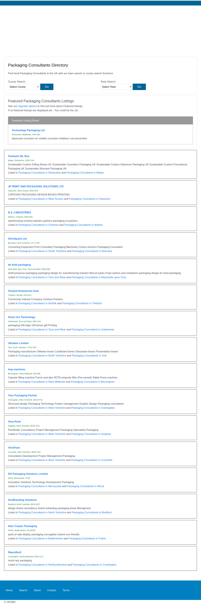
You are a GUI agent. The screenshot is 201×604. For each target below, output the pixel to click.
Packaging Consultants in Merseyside (40, 486)
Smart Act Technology (21, 317)
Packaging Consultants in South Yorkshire (42, 251)
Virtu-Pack (14, 421)
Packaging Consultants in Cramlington (94, 564)
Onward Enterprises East (23, 290)
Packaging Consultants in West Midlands (41, 381)
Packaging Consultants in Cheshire (38, 224)
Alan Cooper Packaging (22, 526)
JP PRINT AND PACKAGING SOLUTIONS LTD (35, 186)
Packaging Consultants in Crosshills (91, 460)
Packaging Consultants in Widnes (83, 224)
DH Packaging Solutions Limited (28, 473)
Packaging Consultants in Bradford (92, 512)
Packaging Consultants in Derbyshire (39, 172)
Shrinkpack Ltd (17, 238)
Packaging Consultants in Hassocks (89, 198)
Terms (66, 590)
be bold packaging (19, 264)
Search (23, 590)
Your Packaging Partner (22, 395)
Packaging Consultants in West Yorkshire (41, 407)
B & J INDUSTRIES (19, 212)
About (37, 590)
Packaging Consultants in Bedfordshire (40, 538)
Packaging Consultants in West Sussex (40, 198)
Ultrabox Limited (18, 343)
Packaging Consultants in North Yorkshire (42, 355)
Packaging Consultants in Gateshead (92, 329)
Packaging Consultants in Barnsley (92, 251)
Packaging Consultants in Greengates (93, 407)
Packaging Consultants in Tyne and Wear (42, 277)
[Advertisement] (100, 29)
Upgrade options (27, 106)
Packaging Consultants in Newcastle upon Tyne (98, 277)
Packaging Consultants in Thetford (82, 303)
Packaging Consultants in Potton (87, 538)
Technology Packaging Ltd (28, 130)
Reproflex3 (14, 552)
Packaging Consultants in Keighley (91, 434)
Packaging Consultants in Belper (85, 172)
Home (9, 590)
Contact (51, 590)
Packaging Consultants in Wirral (85, 486)
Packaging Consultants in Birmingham (93, 381)
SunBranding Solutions (22, 499)
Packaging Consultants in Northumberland (42, 564)
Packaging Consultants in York (89, 355)
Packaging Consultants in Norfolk (37, 303)
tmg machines (16, 369)
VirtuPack (14, 447)
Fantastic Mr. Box (18, 156)
